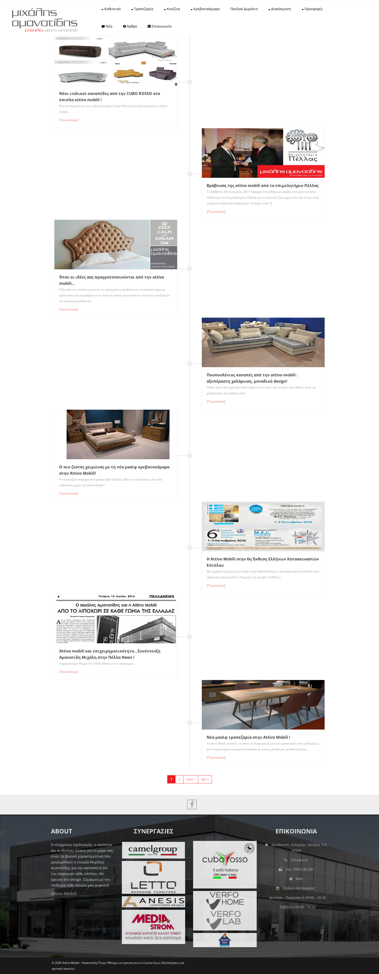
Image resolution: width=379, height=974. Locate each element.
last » (205, 779)
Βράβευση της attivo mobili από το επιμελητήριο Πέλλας (263, 185)
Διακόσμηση (279, 9)
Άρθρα (130, 26)
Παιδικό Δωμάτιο (244, 9)
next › (190, 779)
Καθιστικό (111, 9)
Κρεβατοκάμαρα (205, 9)
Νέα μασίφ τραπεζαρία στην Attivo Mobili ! (248, 737)
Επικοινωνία (160, 26)
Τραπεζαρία (142, 9)
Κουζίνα (172, 9)
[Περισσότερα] (68, 120)
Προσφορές (312, 9)
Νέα (107, 26)
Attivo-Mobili (60, 893)
